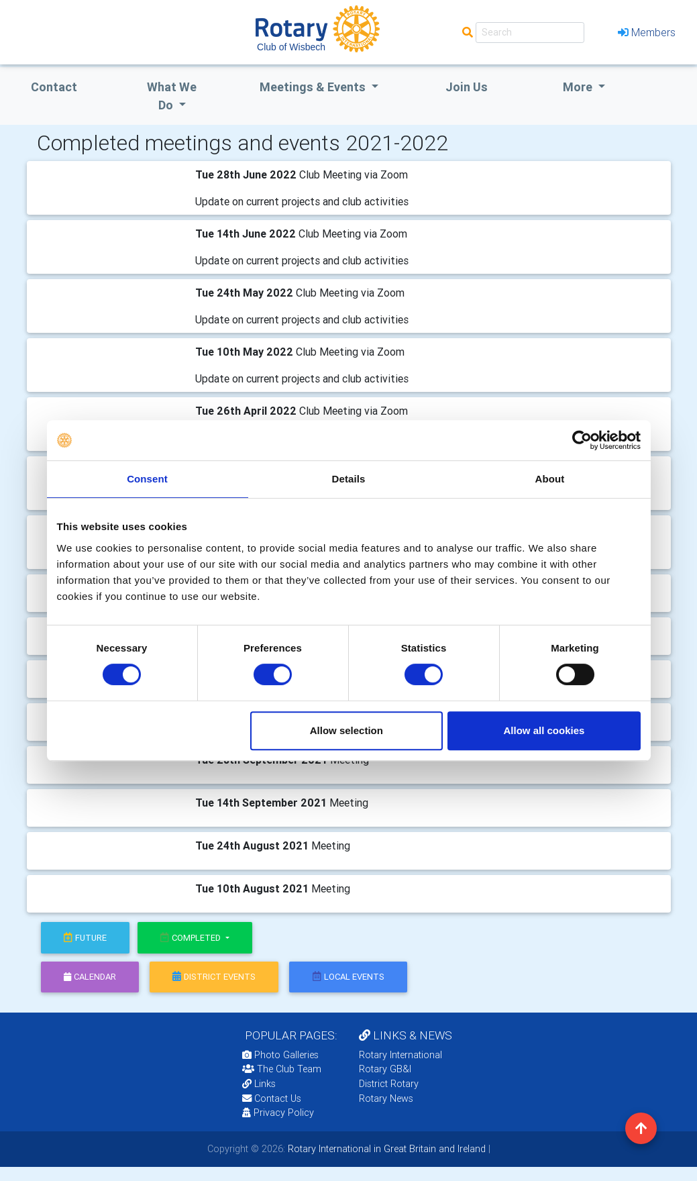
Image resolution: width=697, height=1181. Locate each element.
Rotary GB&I (385, 1069)
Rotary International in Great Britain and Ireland (385, 1149)
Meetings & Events (314, 87)
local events (348, 976)
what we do (172, 96)
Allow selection (346, 730)
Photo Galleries (280, 1055)
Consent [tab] (147, 478)
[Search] (530, 32)
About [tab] (550, 478)
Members (647, 32)
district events (214, 976)
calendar (90, 976)
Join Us (466, 87)
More (579, 87)
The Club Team (281, 1069)
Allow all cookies (544, 730)
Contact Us (271, 1098)
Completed (191, 937)
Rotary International (400, 1055)
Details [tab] (349, 478)
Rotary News (386, 1098)
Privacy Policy (278, 1113)
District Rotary (389, 1084)
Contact (54, 87)
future (85, 937)
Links (259, 1084)
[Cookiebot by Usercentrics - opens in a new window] (582, 440)
